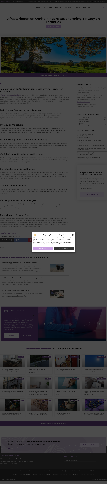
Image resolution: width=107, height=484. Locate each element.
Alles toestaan (43, 248)
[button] (73, 235)
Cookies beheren (64, 248)
